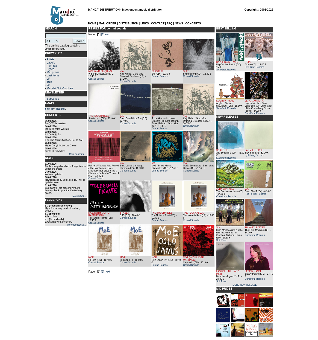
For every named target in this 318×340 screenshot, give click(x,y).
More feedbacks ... (76, 225)
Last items (53, 75)
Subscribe (53, 98)
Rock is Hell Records (255, 194)
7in (48, 85)
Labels (51, 62)
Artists (50, 59)
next (107, 34)
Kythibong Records (226, 158)
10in (49, 82)
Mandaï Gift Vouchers (60, 88)
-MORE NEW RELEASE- (245, 285)
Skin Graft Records (226, 69)
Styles (50, 69)
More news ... (79, 196)
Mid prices (53, 72)
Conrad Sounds (96, 79)
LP (48, 78)
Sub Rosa (221, 240)
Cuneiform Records (255, 113)
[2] (102, 34)
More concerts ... (77, 154)
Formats (52, 65)
